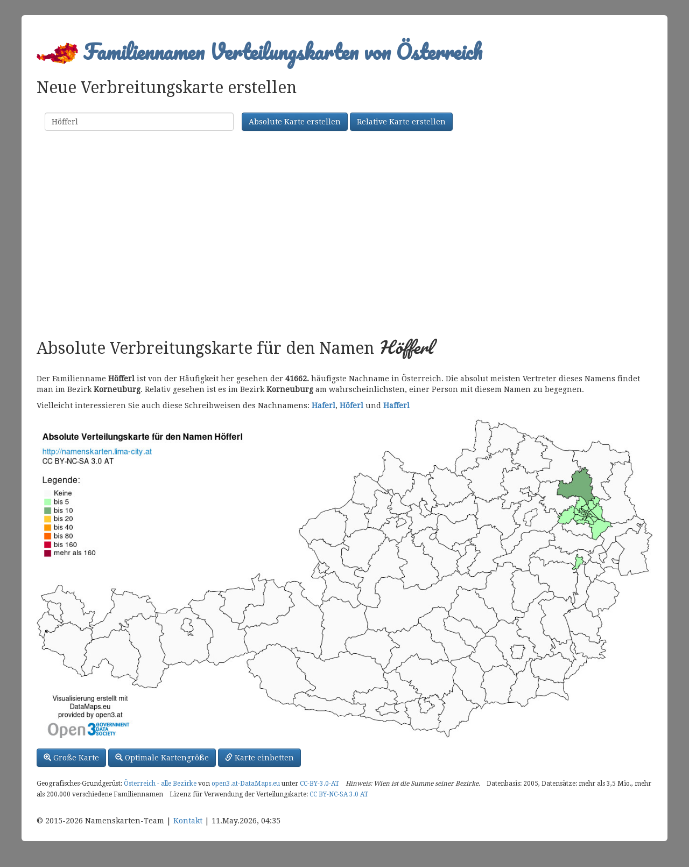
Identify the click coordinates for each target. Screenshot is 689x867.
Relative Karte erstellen (401, 121)
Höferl (351, 405)
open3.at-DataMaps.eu (246, 783)
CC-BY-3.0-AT (319, 783)
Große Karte (71, 757)
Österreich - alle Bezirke (160, 783)
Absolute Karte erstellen (295, 121)
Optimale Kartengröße (162, 757)
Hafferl (396, 405)
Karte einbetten (259, 757)
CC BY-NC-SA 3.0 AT (339, 794)
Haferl (323, 405)
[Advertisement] (344, 235)
